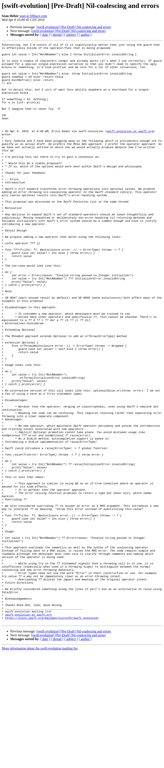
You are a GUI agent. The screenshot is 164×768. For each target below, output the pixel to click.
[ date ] (45, 35)
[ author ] (85, 35)
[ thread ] (57, 35)
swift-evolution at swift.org (130, 149)
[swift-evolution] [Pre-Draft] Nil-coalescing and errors (74, 27)
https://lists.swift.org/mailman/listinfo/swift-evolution (51, 733)
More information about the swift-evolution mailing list (40, 764)
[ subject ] (71, 35)
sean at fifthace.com (33, 16)
